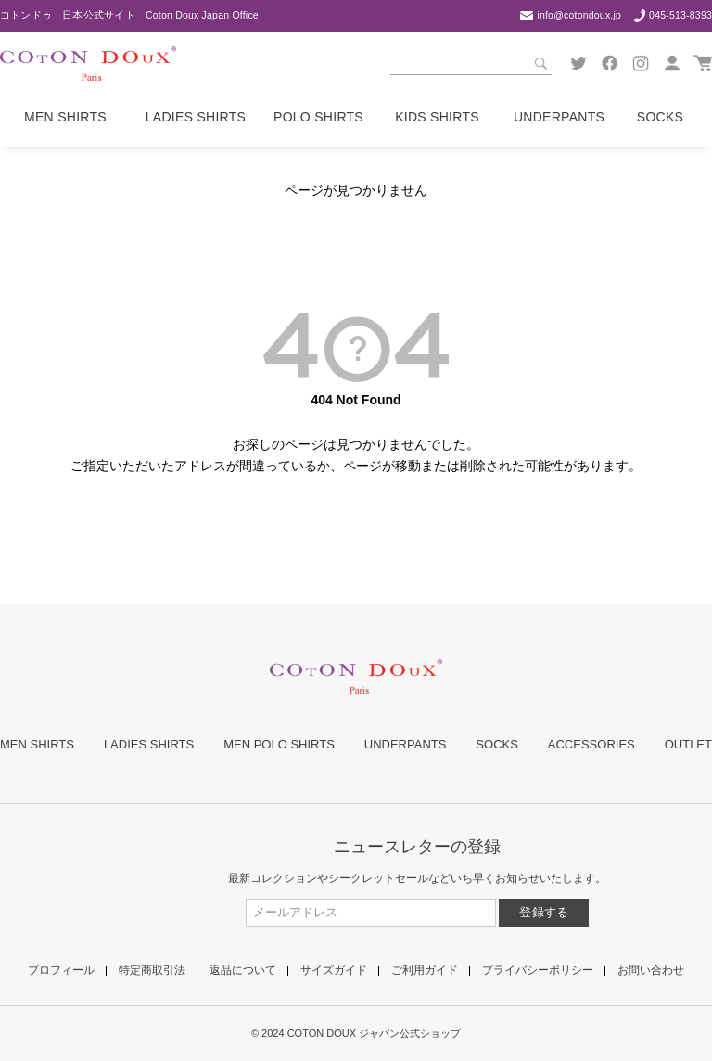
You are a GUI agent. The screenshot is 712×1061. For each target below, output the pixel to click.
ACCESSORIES (591, 744)
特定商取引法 (152, 970)
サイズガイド (333, 970)
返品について (243, 970)
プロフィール (61, 970)
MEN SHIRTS (37, 744)
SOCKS (497, 744)
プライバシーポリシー (537, 970)
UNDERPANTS (405, 744)
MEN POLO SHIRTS (279, 744)
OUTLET (688, 744)
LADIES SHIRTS (149, 744)
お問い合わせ (650, 970)
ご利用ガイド (424, 970)
